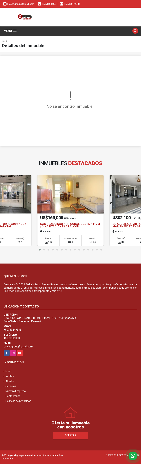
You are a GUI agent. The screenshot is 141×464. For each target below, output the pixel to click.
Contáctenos (13, 396)
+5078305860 (49, 4)
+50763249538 (71, 4)
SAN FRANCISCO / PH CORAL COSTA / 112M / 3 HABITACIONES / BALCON (70, 225)
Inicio (4, 41)
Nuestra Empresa (16, 391)
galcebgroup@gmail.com (18, 346)
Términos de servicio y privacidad (122, 455)
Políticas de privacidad (18, 400)
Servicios (11, 386)
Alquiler (10, 381)
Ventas (10, 376)
